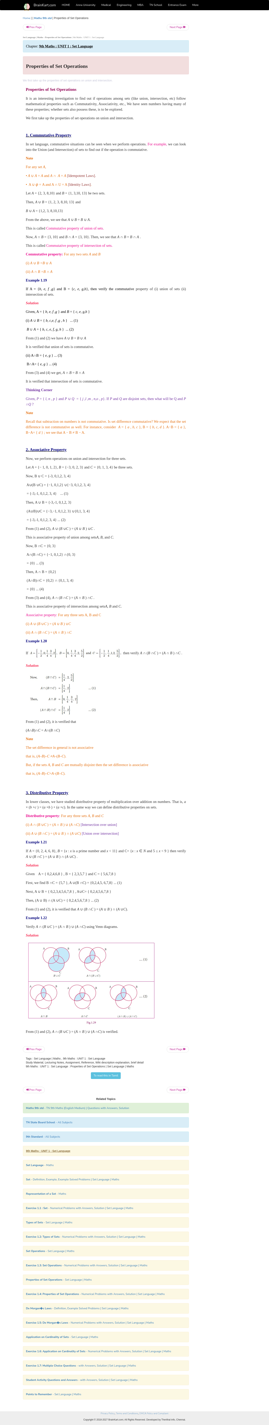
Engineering (124, 5)
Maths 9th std (43, 18)
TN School (155, 5)
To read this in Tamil (105, 1075)
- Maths (40, 1165)
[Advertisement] (220, 75)
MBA (140, 5)
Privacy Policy (108, 1413)
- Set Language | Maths (49, 1222)
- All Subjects (49, 1122)
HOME (66, 5)
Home (26, 18)
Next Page (178, 27)
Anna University (85, 5)
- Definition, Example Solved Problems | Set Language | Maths (77, 1308)
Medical (106, 5)
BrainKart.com (45, 5)
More (195, 5)
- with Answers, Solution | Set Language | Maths (81, 1366)
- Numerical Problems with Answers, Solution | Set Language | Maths (79, 1208)
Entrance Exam (177, 5)
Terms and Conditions (127, 1413)
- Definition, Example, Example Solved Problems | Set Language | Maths (72, 1179)
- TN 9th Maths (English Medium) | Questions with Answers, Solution (77, 1108)
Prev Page (34, 27)
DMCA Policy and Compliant (153, 1413)
